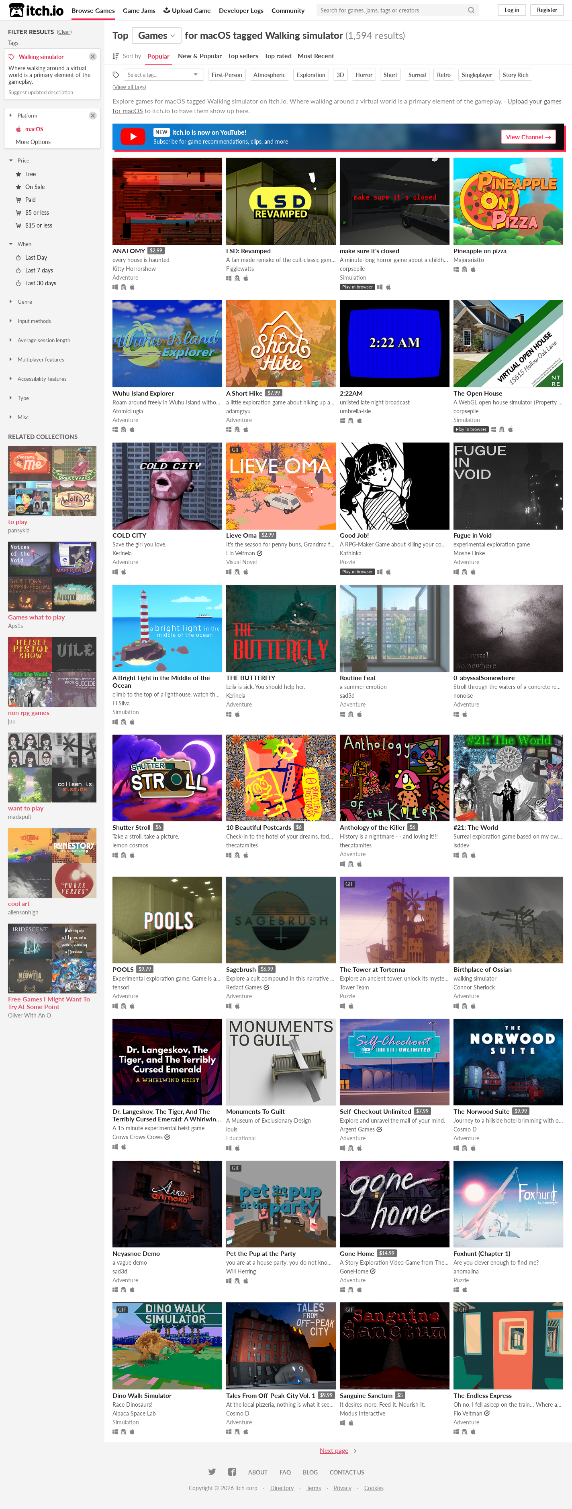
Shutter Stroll (131, 827)
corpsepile (352, 268)
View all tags (129, 86)
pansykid (19, 530)
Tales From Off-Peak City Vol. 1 (270, 1395)
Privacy (342, 1488)
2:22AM (351, 393)
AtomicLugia (127, 411)
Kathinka (351, 553)
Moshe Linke (469, 553)
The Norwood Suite (482, 1111)
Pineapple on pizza (480, 250)
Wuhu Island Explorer (143, 393)
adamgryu (238, 411)
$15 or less (34, 225)
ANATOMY (128, 250)
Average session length (39, 340)
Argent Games (357, 1129)
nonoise (463, 695)
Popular (158, 56)
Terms (313, 1488)
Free (26, 174)
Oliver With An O (29, 1015)
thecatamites (242, 845)
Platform (22, 115)
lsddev (461, 845)
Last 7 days (34, 270)
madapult (19, 816)
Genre (20, 302)
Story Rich (516, 74)
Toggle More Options (52, 142)
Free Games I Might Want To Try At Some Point (49, 1002)
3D (340, 74)
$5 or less (32, 212)
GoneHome (354, 1271)
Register (547, 9)
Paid (26, 199)
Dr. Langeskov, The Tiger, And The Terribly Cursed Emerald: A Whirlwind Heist (166, 1118)
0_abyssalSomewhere (484, 677)
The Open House (478, 393)
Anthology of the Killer (372, 827)
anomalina (466, 1271)
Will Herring (241, 1271)
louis (231, 1129)
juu (12, 721)
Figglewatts (240, 268)
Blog (310, 1472)
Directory (282, 1488)
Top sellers (243, 55)
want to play (25, 808)
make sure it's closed (369, 250)
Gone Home (357, 1253)
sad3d (347, 695)
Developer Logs (241, 10)
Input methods (29, 321)
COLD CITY (129, 535)
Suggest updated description (40, 92)
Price (18, 160)
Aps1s (15, 625)
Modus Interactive (362, 1413)
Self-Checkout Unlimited (375, 1111)
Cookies (374, 1488)
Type (18, 398)
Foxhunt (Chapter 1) (482, 1253)
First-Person (227, 74)
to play (17, 521)
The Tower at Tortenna (372, 969)
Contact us (347, 1472)
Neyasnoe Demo (136, 1253)
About (258, 1472)
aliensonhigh (23, 912)
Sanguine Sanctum (366, 1395)
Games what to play (36, 617)
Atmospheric (269, 74)
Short (390, 74)
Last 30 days (36, 283)
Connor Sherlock (474, 987)
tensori (120, 987)
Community (288, 10)
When (19, 244)
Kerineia (122, 553)
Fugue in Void (473, 535)
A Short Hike (244, 393)
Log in (512, 9)
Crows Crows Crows (137, 1136)
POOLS (123, 969)
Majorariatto (469, 259)
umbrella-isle (355, 411)
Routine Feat (358, 677)
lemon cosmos (130, 845)
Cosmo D (465, 1129)
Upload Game (187, 10)
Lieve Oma (241, 535)
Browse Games (93, 10)
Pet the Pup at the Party (261, 1253)
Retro (444, 74)
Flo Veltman (240, 553)
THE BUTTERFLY (250, 677)
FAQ (285, 1472)
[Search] (471, 10)
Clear (64, 31)
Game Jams (139, 10)
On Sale (30, 186)
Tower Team (354, 987)
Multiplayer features (36, 359)
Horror (363, 74)
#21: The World (476, 827)
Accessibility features (37, 379)
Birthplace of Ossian (483, 969)
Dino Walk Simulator (142, 1395)
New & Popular (200, 55)
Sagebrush (241, 969)
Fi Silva (121, 703)
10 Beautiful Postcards (258, 827)
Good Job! (354, 535)
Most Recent (316, 55)
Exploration (311, 74)
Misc (18, 417)
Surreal (417, 74)
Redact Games (244, 987)
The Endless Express (483, 1395)
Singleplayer (477, 74)
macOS (29, 129)
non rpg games (28, 712)
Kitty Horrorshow (134, 268)
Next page (334, 1450)
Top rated (278, 55)
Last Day (31, 257)
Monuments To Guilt (255, 1111)
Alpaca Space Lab (134, 1413)
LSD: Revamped (248, 250)
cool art (19, 903)
